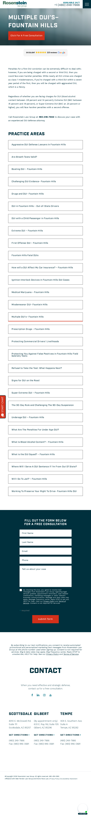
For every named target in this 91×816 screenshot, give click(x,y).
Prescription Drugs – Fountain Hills (33, 343)
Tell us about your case (34, 601)
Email (25, 583)
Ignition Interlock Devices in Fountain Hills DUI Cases (44, 291)
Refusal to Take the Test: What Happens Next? (40, 385)
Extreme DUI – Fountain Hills (29, 237)
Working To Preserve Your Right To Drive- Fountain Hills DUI (43, 522)
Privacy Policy (49, 633)
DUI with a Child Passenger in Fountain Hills (38, 224)
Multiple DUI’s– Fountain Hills (30, 330)
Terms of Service (70, 687)
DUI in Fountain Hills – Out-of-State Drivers (38, 211)
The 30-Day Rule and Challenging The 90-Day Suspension (39, 426)
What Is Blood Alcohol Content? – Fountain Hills (41, 466)
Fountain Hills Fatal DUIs (27, 263)
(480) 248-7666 (16, 773)
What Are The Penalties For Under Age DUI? (38, 453)
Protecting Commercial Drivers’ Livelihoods (38, 357)
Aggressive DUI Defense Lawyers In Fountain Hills (42, 145)
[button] (45, 53)
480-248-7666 (46, 117)
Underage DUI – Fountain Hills (30, 440)
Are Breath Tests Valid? (26, 158)
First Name (27, 565)
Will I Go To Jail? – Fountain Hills (32, 507)
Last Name (27, 574)
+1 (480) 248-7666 (65, 5)
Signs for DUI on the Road (27, 398)
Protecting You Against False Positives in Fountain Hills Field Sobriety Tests (42, 371)
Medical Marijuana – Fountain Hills (33, 304)
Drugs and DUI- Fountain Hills (30, 198)
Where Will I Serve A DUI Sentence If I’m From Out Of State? (44, 493)
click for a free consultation (30, 36)
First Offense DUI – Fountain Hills (32, 250)
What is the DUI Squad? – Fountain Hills (36, 479)
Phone (25, 592)
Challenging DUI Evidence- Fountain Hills (37, 185)
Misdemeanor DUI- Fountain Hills (32, 317)
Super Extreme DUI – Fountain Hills (33, 411)
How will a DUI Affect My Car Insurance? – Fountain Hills (43, 277)
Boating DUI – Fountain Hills (29, 172)
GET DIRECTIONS (20, 767)
